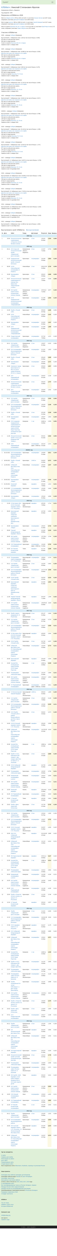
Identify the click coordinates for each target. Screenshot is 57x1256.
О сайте (3, 1155)
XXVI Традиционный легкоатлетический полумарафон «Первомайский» (16, 330)
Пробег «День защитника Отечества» (15, 806)
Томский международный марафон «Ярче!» (16, 532)
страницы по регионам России (36, 1165)
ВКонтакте (18, 1165)
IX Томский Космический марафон (14, 904)
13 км (32, 278)
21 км (32, 1104)
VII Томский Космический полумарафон (15, 1106)
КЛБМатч (5, 7)
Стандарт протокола (7, 1193)
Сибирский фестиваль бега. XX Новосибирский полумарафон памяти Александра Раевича (16, 651)
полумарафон (35, 258)
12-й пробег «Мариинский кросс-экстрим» (15, 621)
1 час (32, 421)
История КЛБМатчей (7, 1206)
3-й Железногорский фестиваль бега (15, 1031)
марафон (34, 484)
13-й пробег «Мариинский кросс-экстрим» (15, 565)
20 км (32, 1055)
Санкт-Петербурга (27, 1176)
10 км (32, 238)
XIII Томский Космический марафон (14, 550)
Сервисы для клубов (7, 1157)
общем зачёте (10, 18)
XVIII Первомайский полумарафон (15, 890)
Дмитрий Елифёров (19, 19)
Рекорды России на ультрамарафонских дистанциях (16, 1188)
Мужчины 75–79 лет (17, 74)
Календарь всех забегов (8, 1174)
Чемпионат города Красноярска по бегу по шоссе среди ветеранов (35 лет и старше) (16, 369)
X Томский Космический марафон (14, 800)
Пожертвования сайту (7, 1162)
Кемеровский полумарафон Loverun (15, 777)
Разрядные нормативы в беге (9, 1192)
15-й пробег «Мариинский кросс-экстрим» (15, 400)
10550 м (33, 692)
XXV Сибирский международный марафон (15, 932)
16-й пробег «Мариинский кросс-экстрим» (15, 345)
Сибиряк (12, 35)
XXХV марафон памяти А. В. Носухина (15, 926)
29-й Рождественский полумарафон (15, 391)
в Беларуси (34, 1190)
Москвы (18, 1176)
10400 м (33, 460)
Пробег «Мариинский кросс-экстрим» (15, 912)
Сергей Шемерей (38, 22)
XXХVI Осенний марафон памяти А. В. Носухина (15, 829)
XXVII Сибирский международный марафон (15, 766)
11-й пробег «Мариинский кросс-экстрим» (15, 699)
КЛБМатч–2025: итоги (7, 1204)
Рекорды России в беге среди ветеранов (12, 1187)
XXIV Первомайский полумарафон (15, 445)
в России (27, 1190)
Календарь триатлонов (7, 1178)
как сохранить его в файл (19, 53)
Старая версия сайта (7, 1164)
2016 (28, 1181)
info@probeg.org (5, 1215)
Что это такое (5, 1202)
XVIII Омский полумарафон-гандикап (15, 1096)
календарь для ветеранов (23, 1174)
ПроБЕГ (5, 2)
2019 (17, 1181)
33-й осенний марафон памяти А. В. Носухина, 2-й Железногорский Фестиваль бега (16, 1129)
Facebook (24, 1165)
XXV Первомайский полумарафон (15, 377)
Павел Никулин (21, 28)
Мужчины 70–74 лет (17, 136)
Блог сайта (4, 1160)
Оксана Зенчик (38, 18)
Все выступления (32, 230)
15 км (32, 563)
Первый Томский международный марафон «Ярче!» (16, 598)
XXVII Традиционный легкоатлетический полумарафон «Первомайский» (16, 301)
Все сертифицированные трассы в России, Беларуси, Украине (18, 1185)
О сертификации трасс (7, 1183)
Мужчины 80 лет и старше (17, 26)
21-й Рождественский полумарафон (15, 1016)
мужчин (11, 22)
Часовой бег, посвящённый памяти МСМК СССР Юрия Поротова (15, 666)
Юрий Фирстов (46, 26)
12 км (32, 343)
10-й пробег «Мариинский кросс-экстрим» (15, 815)
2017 (24, 1181)
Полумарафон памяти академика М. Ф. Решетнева (16, 559)
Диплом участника (6, 53)
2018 (21, 1181)
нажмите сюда (5, 1219)
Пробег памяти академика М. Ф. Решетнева (15, 615)
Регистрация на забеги (7, 1158)
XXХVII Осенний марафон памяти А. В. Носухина (15, 725)
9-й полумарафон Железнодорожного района (16, 1121)
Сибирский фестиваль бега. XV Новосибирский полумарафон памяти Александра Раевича (16, 1140)
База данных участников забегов (10, 1180)
